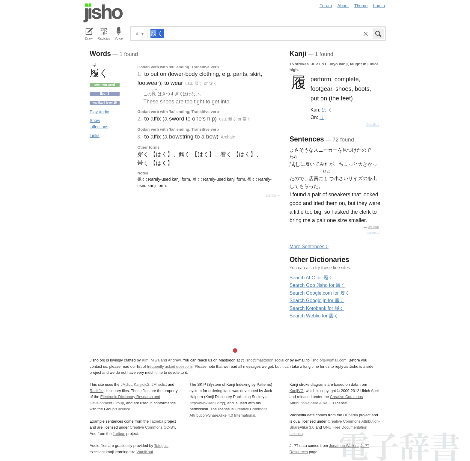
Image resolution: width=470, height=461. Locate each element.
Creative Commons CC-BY (152, 427)
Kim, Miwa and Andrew (161, 360)
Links (95, 135)
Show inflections (99, 123)
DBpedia (350, 415)
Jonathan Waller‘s (344, 445)
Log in (379, 5)
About (343, 5)
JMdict (126, 384)
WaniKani (145, 452)
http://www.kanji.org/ (206, 403)
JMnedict (159, 384)
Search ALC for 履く (311, 277)
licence (124, 409)
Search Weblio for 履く (314, 315)
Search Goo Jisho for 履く (318, 285)
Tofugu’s (161, 445)
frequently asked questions (169, 366)
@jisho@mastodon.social (262, 360)
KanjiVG (297, 390)
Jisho (103, 12)
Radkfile (96, 390)
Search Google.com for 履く (320, 293)
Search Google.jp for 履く (317, 300)
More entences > (309, 246)
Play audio (99, 111)
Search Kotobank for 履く (317, 308)
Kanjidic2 (141, 384)
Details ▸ (273, 195)
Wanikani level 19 (104, 102)
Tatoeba (156, 421)
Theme (361, 5)
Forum (326, 5)
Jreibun (373, 227)
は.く (327, 109)
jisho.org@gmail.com (329, 360)
